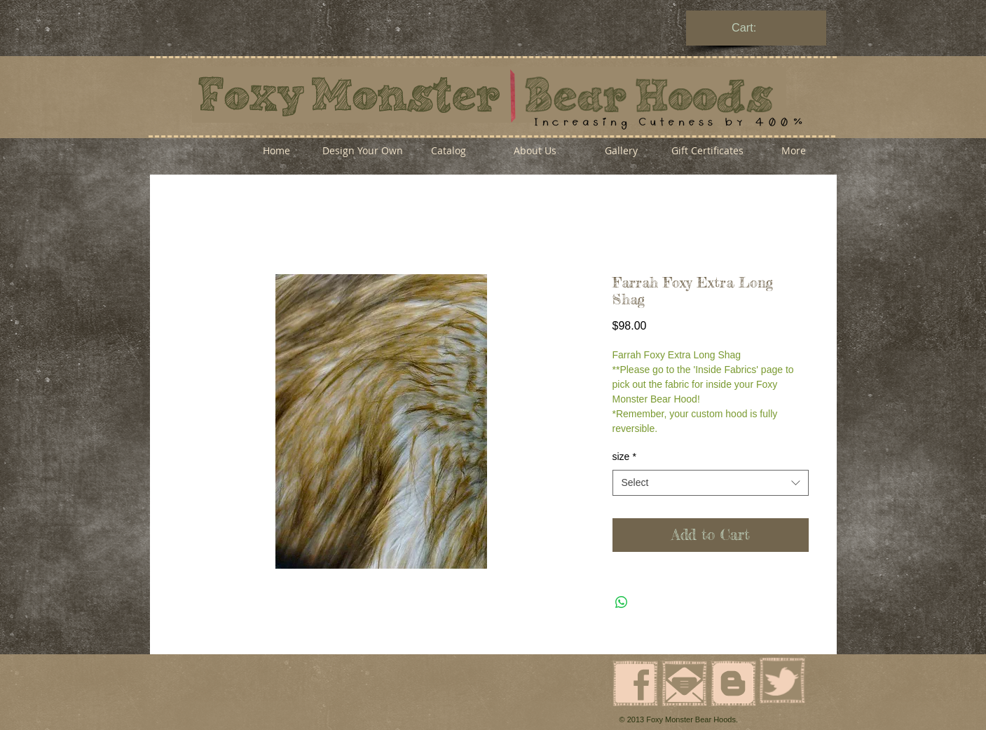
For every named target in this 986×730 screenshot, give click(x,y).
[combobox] (710, 483)
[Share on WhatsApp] (621, 602)
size (624, 456)
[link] (757, 27)
